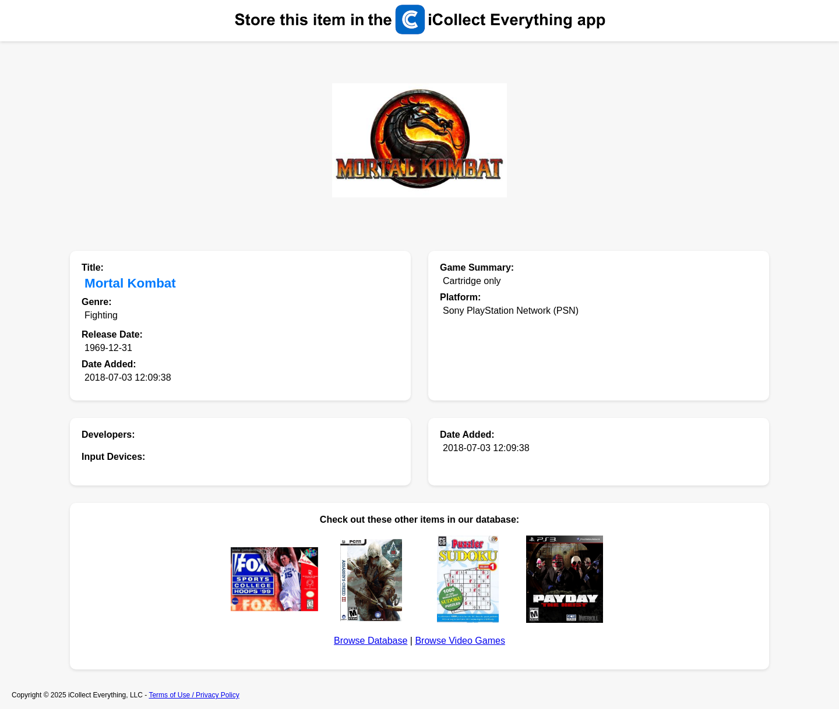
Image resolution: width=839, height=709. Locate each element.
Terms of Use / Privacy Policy (194, 695)
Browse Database (370, 641)
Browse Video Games (460, 641)
